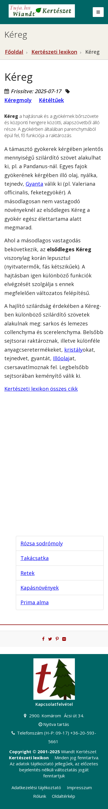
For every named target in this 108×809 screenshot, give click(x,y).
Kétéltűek (51, 100)
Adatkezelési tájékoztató (36, 787)
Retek (27, 573)
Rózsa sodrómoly (41, 543)
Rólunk (39, 796)
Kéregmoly (18, 100)
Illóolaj (61, 358)
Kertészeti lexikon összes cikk (41, 388)
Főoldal (14, 51)
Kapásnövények (39, 587)
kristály (73, 349)
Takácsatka (34, 558)
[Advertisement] (54, 473)
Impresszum (79, 787)
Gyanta (34, 183)
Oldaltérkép (63, 796)
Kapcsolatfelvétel (54, 704)
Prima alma (34, 602)
